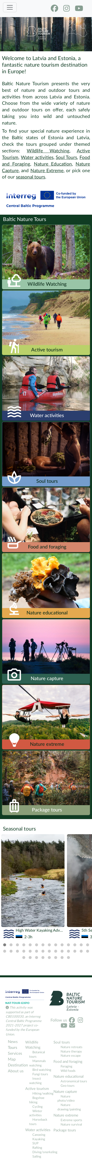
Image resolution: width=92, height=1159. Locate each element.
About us (16, 1071)
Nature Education (53, 164)
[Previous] (6, 878)
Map (12, 1059)
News (13, 1042)
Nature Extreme (47, 171)
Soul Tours (66, 157)
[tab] (4, 944)
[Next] (86, 878)
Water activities (37, 157)
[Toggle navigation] (10, 7)
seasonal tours (30, 177)
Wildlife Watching (48, 151)
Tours (12, 1048)
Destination (16, 1065)
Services (15, 1053)
